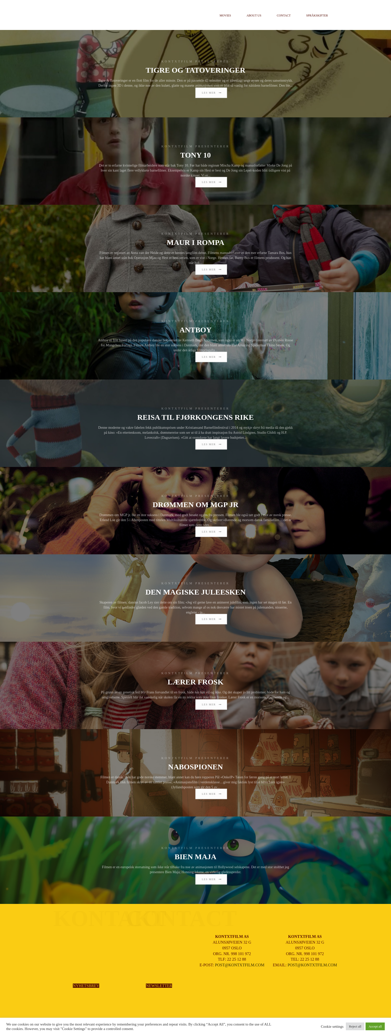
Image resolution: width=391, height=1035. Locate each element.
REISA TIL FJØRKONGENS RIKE (195, 417)
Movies (225, 15)
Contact (284, 15)
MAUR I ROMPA (195, 242)
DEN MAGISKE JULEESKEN (195, 592)
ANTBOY (195, 330)
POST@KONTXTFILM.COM (239, 965)
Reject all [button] (355, 1026)
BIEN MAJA (195, 856)
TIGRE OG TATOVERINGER (195, 70)
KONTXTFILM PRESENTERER (195, 61)
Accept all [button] (375, 1026)
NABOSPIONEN (195, 767)
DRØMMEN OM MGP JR (195, 504)
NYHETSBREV (86, 986)
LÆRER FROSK (195, 682)
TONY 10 (195, 155)
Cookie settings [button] (332, 1027)
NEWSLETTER (159, 986)
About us (253, 15)
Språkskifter (317, 15)
